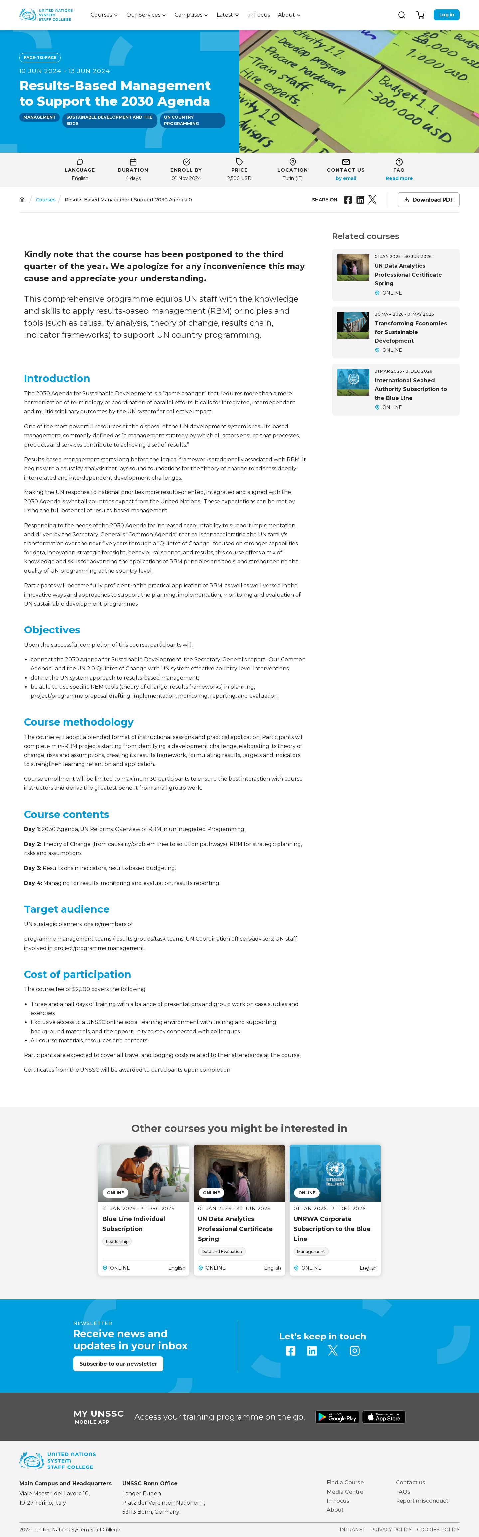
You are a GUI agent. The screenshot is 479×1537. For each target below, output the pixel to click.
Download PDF (433, 200)
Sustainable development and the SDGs (109, 120)
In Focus (258, 15)
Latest (225, 15)
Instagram (354, 1350)
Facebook (290, 1350)
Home (22, 200)
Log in (446, 15)
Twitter (333, 1350)
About (286, 15)
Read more (399, 178)
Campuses (188, 15)
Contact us (410, 1482)
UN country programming (181, 120)
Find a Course (345, 1482)
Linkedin (312, 1350)
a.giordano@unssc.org (346, 178)
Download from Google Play (337, 1417)
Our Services (143, 15)
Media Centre (345, 1492)
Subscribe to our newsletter (118, 1364)
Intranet (352, 1530)
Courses (101, 15)
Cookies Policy (438, 1530)
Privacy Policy (391, 1530)
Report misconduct (422, 1501)
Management (39, 117)
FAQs (403, 1492)
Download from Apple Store (384, 1417)
